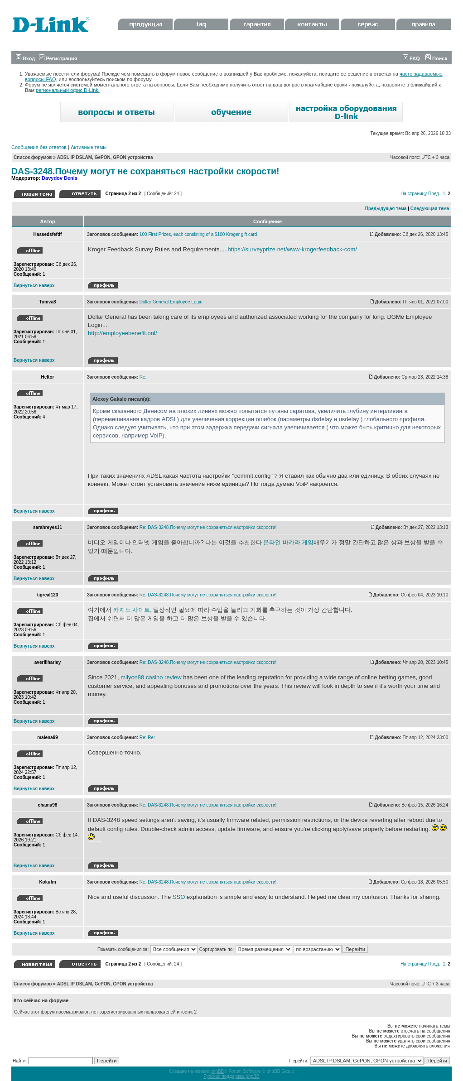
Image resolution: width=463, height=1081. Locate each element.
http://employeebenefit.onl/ (122, 333)
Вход (25, 58)
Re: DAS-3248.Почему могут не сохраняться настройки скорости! (208, 527)
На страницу (413, 193)
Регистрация (58, 58)
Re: (143, 377)
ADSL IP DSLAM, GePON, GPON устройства (105, 157)
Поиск (436, 58)
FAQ (411, 58)
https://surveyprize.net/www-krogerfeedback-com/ (292, 249)
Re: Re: (147, 737)
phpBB (217, 1071)
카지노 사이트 (131, 609)
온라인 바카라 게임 (288, 542)
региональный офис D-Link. (68, 90)
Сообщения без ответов (39, 147)
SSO (179, 897)
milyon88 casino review (151, 677)
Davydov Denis (59, 178)
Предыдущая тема (386, 208)
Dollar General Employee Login (171, 301)
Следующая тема (429, 208)
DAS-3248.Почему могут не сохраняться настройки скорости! (145, 171)
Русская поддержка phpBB (231, 1076)
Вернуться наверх (34, 285)
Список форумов (33, 157)
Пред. (434, 193)
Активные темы (88, 147)
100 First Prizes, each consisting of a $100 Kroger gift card (198, 234)
